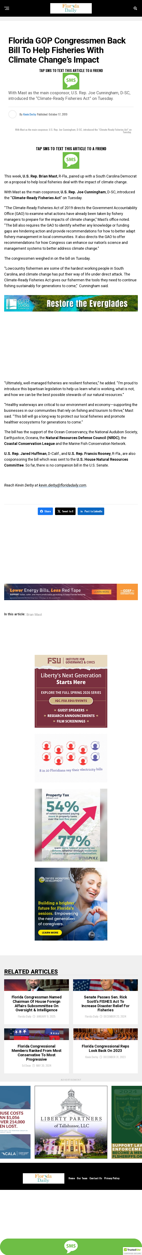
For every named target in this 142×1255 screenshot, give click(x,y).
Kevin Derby (29, 114)
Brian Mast (34, 614)
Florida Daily (24, 1051)
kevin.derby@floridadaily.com (62, 485)
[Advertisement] (71, 347)
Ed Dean (26, 1130)
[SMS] (71, 81)
